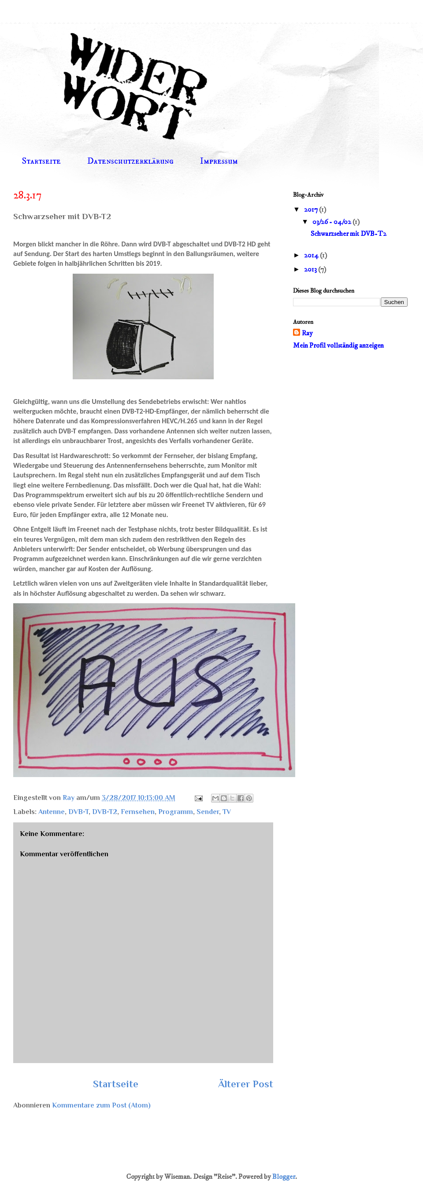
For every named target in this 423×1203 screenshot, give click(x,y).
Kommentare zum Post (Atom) (101, 1105)
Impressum (219, 161)
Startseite (41, 161)
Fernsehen (138, 812)
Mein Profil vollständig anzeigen (338, 345)
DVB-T (78, 812)
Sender (208, 812)
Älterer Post (245, 1083)
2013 (311, 269)
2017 (311, 209)
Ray (307, 333)
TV (227, 812)
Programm (175, 812)
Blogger (283, 1176)
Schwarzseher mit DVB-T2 (348, 233)
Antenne (51, 812)
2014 (312, 255)
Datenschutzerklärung (130, 161)
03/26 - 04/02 (332, 221)
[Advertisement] (348, 414)
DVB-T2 (104, 812)
